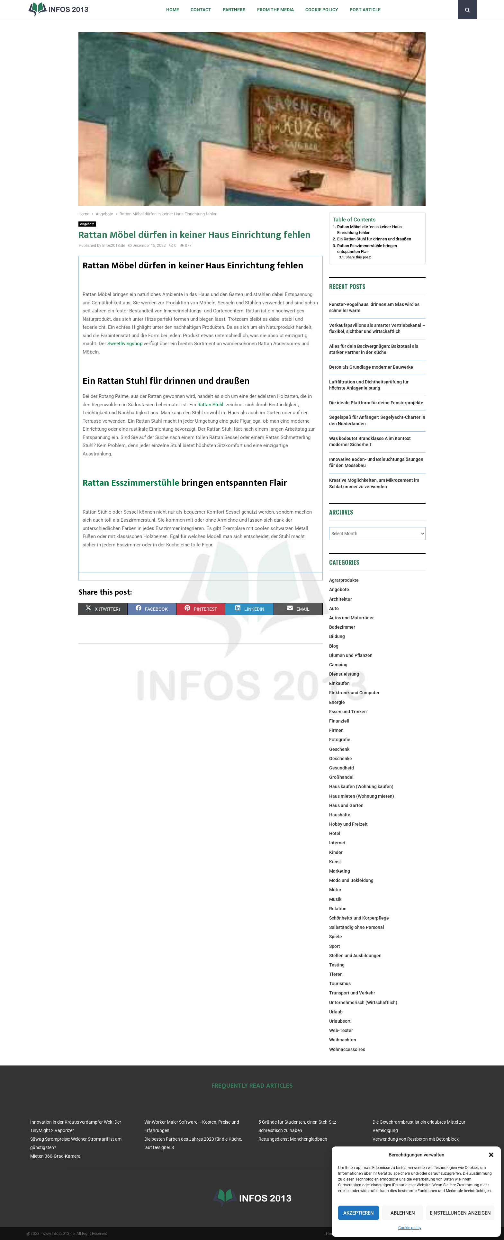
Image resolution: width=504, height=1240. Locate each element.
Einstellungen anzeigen (460, 1213)
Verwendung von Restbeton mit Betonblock (416, 1139)
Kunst (335, 861)
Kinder (336, 852)
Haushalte (339, 814)
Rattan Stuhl (211, 405)
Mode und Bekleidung (351, 880)
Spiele (335, 936)
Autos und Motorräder (351, 617)
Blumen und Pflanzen (351, 655)
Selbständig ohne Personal (356, 927)
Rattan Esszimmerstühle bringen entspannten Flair (367, 248)
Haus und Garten (346, 805)
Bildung (337, 636)
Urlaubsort (340, 1021)
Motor (335, 889)
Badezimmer (342, 627)
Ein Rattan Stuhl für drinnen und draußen (374, 239)
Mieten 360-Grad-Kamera (55, 1156)
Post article (365, 9)
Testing (337, 964)
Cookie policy (409, 1228)
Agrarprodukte (344, 580)
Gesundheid (341, 767)
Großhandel (341, 777)
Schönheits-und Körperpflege (359, 918)
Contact (201, 9)
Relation (337, 908)
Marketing (339, 871)
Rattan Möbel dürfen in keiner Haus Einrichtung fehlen (369, 229)
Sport (334, 946)
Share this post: (358, 257)
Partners (234, 9)
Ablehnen (403, 1213)
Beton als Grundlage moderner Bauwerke (371, 367)
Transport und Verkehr (352, 992)
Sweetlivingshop (124, 343)
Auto (334, 608)
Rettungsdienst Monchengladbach (292, 1139)
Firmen (336, 730)
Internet (337, 842)
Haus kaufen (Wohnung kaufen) (361, 786)
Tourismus (340, 983)
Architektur (340, 599)
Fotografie (339, 739)
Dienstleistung (344, 674)
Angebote (87, 224)
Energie (337, 702)
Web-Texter (341, 1030)
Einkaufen (339, 683)
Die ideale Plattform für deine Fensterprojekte (376, 402)
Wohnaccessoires (347, 1049)
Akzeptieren (358, 1213)
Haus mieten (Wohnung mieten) (361, 796)
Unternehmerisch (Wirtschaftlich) (363, 1002)
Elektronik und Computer (354, 692)
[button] (491, 1155)
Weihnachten (342, 1039)
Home (172, 9)
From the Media (275, 9)
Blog (333, 646)
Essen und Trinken (348, 711)
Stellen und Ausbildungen (355, 955)
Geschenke (340, 758)
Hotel (334, 833)
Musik (335, 899)
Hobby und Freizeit (348, 824)
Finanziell (339, 720)
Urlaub (336, 1011)
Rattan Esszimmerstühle (131, 482)
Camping (338, 664)
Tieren (336, 974)
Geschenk (339, 749)
